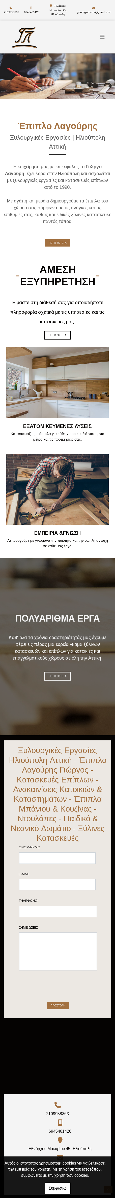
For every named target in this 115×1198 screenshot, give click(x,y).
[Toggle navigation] (102, 37)
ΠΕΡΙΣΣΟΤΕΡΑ (58, 242)
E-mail (32, 874)
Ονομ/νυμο (38, 847)
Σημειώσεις (36, 927)
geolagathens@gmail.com (94, 12)
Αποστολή (58, 985)
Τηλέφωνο (36, 901)
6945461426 (31, 12)
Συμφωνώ (58, 1188)
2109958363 (11, 12)
